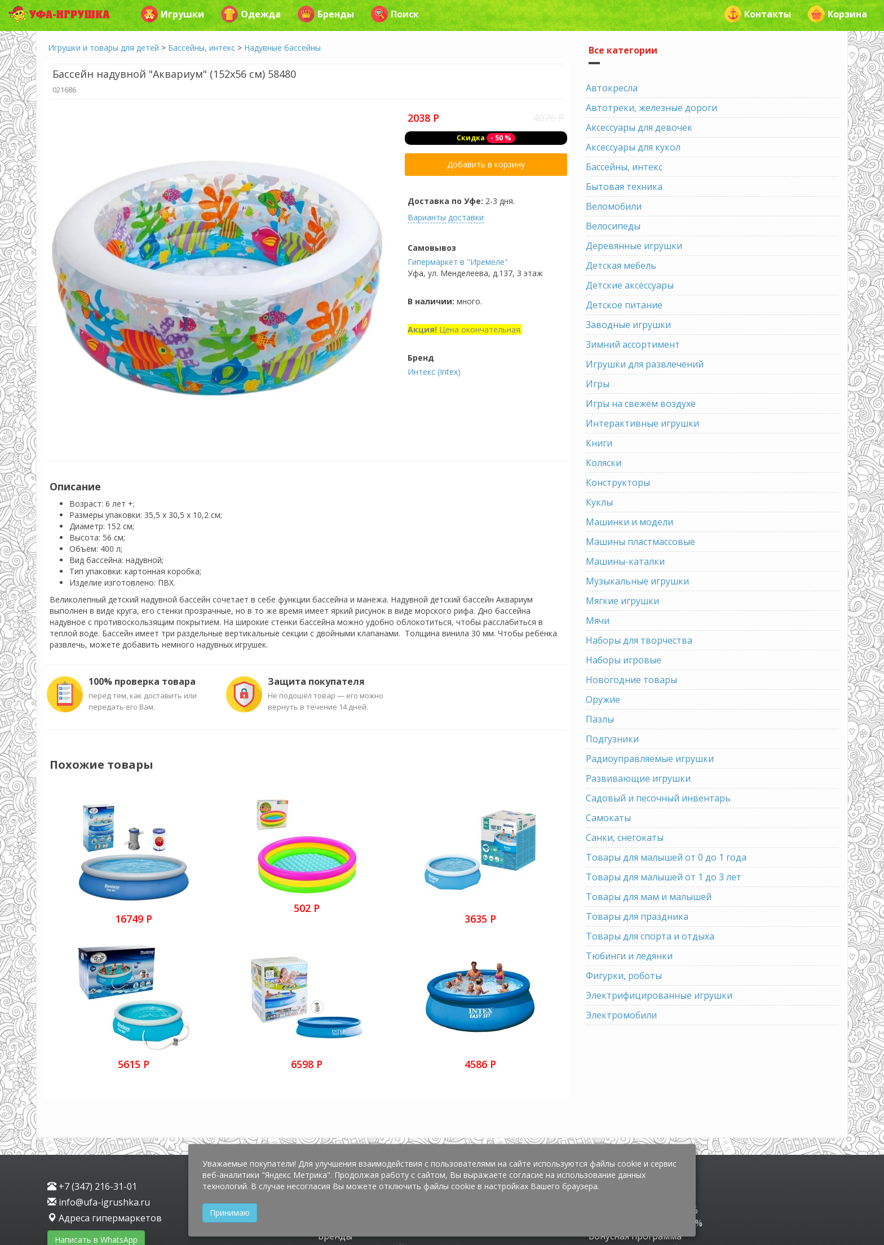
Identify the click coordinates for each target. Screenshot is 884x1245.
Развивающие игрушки (638, 778)
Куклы (599, 502)
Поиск (395, 14)
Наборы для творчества (639, 640)
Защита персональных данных (115, 1184)
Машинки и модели (629, 522)
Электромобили (621, 1015)
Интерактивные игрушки (642, 423)
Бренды (326, 14)
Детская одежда (354, 1128)
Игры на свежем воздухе (641, 403)
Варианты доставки (446, 217)
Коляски (603, 463)
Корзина (837, 14)
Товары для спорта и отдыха (650, 936)
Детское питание (624, 305)
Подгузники (612, 739)
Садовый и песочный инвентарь (658, 798)
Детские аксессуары (630, 285)
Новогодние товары (631, 680)
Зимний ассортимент (633, 344)
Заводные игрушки (628, 324)
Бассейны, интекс (201, 47)
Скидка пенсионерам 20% (645, 1128)
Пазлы (600, 719)
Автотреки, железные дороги (651, 107)
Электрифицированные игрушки (659, 995)
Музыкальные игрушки (637, 581)
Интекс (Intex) (434, 371)
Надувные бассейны (282, 47)
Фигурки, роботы (624, 975)
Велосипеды (613, 226)
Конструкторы (618, 482)
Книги (599, 443)
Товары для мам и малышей (648, 896)
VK (54, 1166)
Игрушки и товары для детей (103, 47)
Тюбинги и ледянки (629, 956)
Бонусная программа (635, 1140)
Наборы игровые (623, 660)
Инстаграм (92, 1166)
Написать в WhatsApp (96, 1144)
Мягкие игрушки (622, 601)
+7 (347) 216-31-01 (92, 1091)
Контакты (757, 14)
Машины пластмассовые (640, 541)
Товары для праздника (637, 916)
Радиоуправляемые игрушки (650, 758)
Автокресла (612, 88)
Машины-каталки (625, 561)
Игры (597, 384)
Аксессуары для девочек (639, 127)
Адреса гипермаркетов (104, 1122)
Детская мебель (621, 265)
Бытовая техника (624, 186)
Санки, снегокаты (625, 837)
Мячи (597, 620)
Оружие (603, 699)
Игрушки (172, 14)
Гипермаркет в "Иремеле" (458, 261)
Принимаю (230, 1212)
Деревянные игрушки (634, 246)
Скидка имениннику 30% (643, 1115)
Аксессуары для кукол (633, 147)
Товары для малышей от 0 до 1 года (666, 857)
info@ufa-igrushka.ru (98, 1107)
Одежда (251, 14)
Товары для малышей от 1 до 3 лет (663, 877)
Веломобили (614, 206)
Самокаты (608, 818)
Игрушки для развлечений (645, 364)
